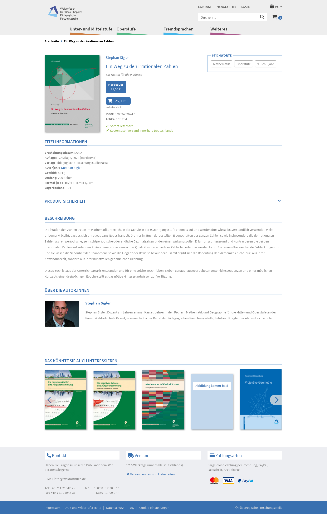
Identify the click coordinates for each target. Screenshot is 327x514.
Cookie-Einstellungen (154, 507)
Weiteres (218, 29)
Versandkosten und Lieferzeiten (150, 474)
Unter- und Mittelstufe (91, 29)
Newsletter (226, 6)
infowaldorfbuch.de (70, 479)
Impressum (52, 507)
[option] (66, 400)
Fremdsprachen (179, 29)
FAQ (131, 507)
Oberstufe (126, 29)
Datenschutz (115, 507)
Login (245, 6)
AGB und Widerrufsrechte (83, 507)
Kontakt (205, 6)
